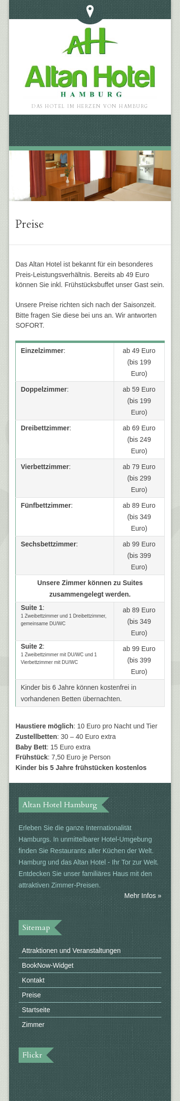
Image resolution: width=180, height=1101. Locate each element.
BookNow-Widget (48, 965)
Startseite (36, 1010)
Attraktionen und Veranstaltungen (71, 950)
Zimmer (33, 1024)
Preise (31, 995)
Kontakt (33, 980)
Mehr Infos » (142, 895)
